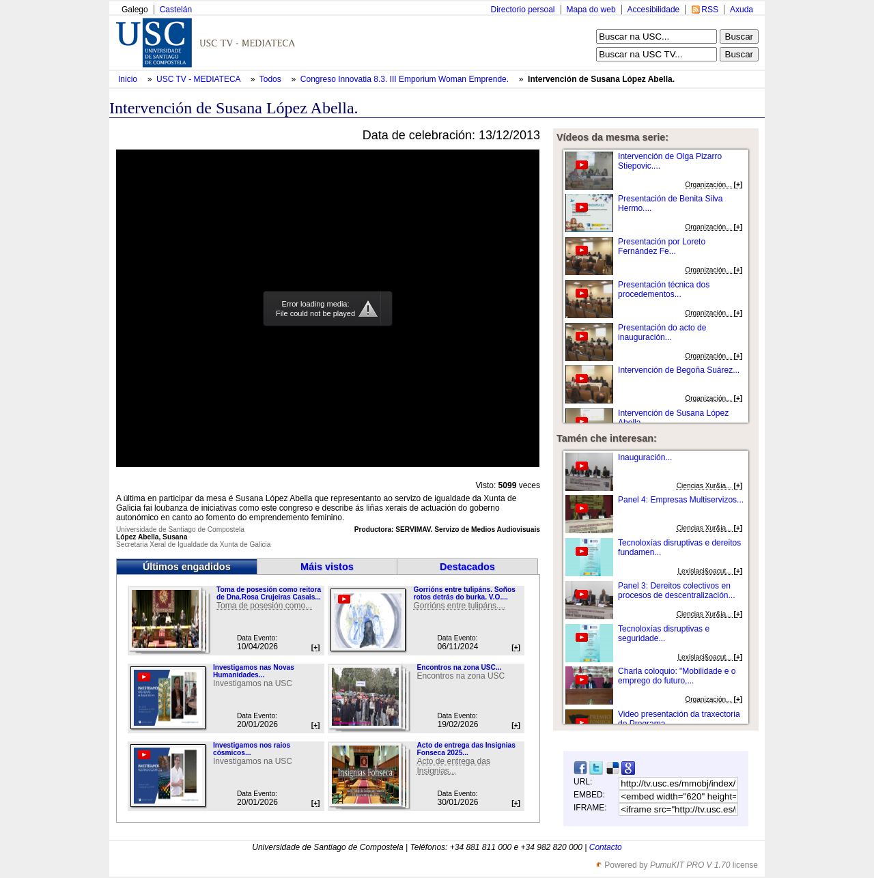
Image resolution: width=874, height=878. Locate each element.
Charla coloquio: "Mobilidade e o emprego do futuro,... (676, 675)
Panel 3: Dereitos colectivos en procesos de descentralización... (676, 590)
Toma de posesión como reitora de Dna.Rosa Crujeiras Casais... (268, 593)
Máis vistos (327, 566)
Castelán (176, 9)
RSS (709, 9)
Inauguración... (645, 457)
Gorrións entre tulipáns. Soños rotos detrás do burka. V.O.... (464, 593)
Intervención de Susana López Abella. (601, 79)
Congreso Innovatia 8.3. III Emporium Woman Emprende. (405, 79)
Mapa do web (591, 9)
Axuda (741, 9)
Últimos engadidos (187, 566)
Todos (271, 79)
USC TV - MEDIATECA (199, 79)
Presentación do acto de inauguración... (662, 332)
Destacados (467, 566)
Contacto (605, 847)
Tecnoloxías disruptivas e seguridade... (663, 633)
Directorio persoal (522, 9)
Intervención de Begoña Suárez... (678, 370)
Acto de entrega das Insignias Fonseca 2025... (466, 748)
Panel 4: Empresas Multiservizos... (681, 500)
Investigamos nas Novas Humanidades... (253, 671)
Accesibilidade (654, 9)
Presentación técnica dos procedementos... (663, 289)
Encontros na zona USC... (459, 667)
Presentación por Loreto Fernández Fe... (661, 246)
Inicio (128, 79)
